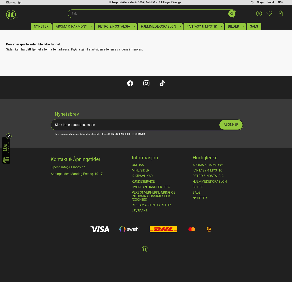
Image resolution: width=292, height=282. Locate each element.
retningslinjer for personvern (127, 134)
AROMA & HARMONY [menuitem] (71, 26)
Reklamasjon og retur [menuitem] (151, 205)
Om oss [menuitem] (138, 165)
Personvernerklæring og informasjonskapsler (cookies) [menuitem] (154, 196)
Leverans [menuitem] (140, 211)
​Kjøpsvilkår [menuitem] (142, 176)
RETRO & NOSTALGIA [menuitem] (114, 26)
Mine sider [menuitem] (140, 170)
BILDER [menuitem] (233, 26)
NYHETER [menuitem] (41, 26)
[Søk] (231, 13)
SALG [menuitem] (254, 26)
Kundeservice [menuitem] (143, 181)
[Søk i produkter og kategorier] (148, 14)
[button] (269, 11)
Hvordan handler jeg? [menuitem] (151, 187)
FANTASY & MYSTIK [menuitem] (202, 26)
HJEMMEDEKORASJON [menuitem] (158, 26)
